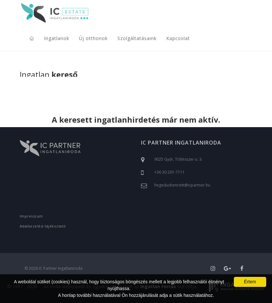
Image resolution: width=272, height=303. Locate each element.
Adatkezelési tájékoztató (43, 226)
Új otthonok (93, 38)
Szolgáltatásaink (137, 38)
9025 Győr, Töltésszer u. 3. (178, 159)
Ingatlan (49, 75)
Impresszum (31, 216)
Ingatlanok (56, 38)
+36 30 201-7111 (169, 172)
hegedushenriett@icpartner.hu (182, 185)
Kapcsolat (178, 38)
